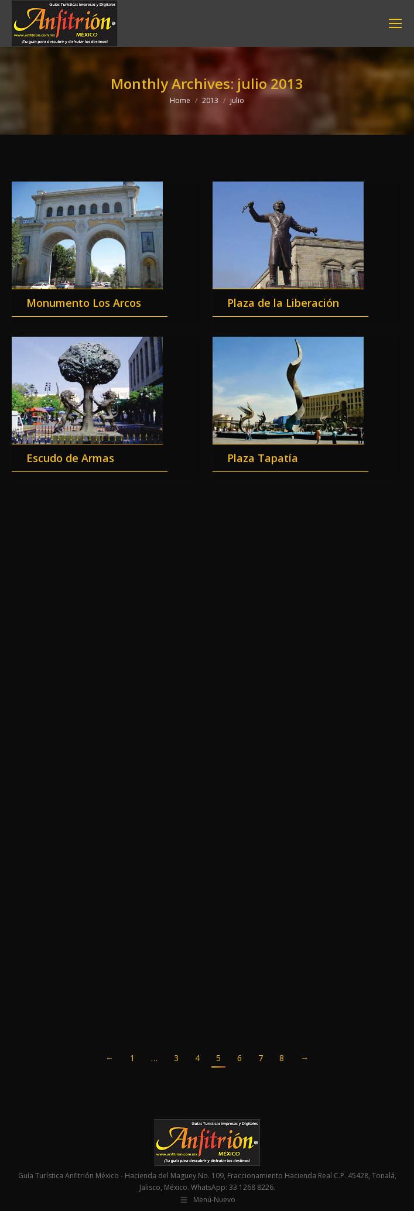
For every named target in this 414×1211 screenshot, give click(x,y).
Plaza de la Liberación (283, 303)
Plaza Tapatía (262, 458)
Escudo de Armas (70, 458)
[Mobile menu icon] (395, 23)
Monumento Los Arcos (83, 303)
